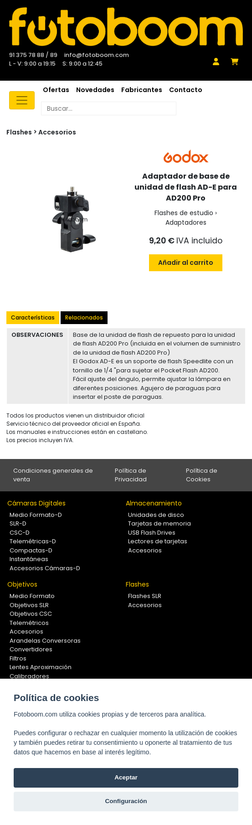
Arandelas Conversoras (45, 640)
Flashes (137, 584)
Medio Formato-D (36, 514)
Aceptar (126, 777)
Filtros (18, 658)
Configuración (126, 801)
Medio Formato (32, 596)
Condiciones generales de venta (53, 475)
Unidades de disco (156, 514)
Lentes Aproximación (41, 667)
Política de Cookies (201, 475)
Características (33, 317)
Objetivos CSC (31, 613)
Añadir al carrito (185, 262)
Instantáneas (29, 559)
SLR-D (18, 523)
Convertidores (31, 649)
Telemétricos (29, 623)
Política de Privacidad (131, 475)
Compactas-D (31, 550)
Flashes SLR (144, 596)
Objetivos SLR (29, 605)
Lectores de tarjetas (157, 541)
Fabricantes (141, 89)
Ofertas (56, 89)
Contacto (185, 89)
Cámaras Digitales (36, 503)
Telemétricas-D (33, 541)
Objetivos (22, 584)
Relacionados (84, 317)
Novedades (95, 89)
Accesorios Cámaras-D (45, 568)
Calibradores (29, 676)
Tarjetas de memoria (159, 523)
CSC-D (20, 532)
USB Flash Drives (151, 532)
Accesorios (57, 132)
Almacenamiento (154, 503)
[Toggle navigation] (22, 100)
